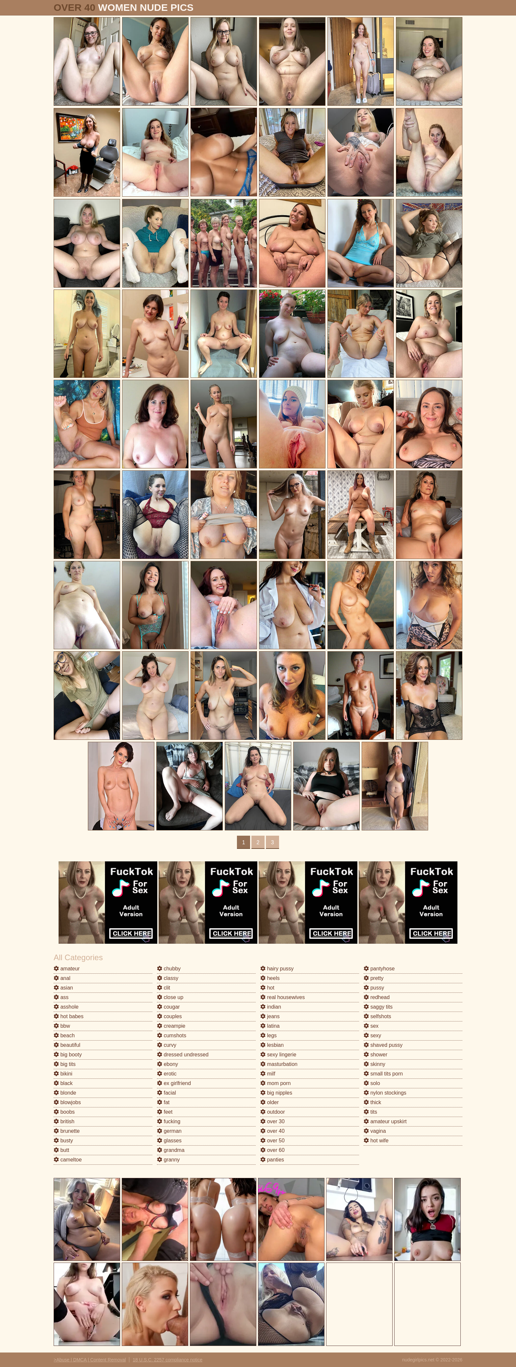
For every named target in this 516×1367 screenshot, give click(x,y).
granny (168, 1159)
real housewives (282, 997)
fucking (168, 1121)
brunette (67, 1131)
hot (267, 987)
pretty (373, 978)
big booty (68, 1054)
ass (61, 997)
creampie (171, 1026)
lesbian (272, 1045)
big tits (65, 1064)
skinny (374, 1064)
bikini (63, 1073)
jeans (270, 1016)
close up (170, 997)
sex (371, 1026)
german (169, 1131)
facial (166, 1093)
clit (163, 987)
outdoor (272, 1112)
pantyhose (379, 968)
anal (62, 978)
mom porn (275, 1083)
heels (270, 978)
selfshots (377, 1016)
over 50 (272, 1140)
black (63, 1083)
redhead (377, 997)
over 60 (272, 1150)
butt (61, 1150)
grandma (171, 1150)
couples (169, 1016)
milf (267, 1073)
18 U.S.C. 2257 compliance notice (167, 1359)
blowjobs (67, 1102)
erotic (167, 1073)
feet (164, 1112)
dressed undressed (183, 1054)
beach (64, 1035)
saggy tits (378, 1007)
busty (63, 1140)
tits (370, 1112)
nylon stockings (385, 1093)
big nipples (276, 1093)
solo (372, 1083)
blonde (65, 1093)
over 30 (272, 1121)
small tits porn (383, 1073)
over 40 (272, 1131)
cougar (168, 1007)
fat (163, 1102)
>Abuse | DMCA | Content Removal (90, 1359)
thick (372, 1102)
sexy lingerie (278, 1054)
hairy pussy (277, 968)
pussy (374, 987)
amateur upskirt (385, 1121)
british (64, 1121)
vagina (375, 1131)
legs (268, 1035)
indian (270, 1007)
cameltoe (68, 1159)
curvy (166, 1045)
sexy (372, 1035)
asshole (66, 1007)
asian (63, 987)
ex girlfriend (174, 1083)
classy (167, 978)
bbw (62, 1026)
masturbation (278, 1064)
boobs (64, 1112)
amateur (67, 968)
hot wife (376, 1140)
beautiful (67, 1045)
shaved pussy (383, 1045)
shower (375, 1054)
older (269, 1102)
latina (270, 1026)
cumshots (171, 1035)
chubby (169, 968)
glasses (169, 1140)
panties (272, 1159)
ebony (167, 1064)
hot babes (69, 1016)
